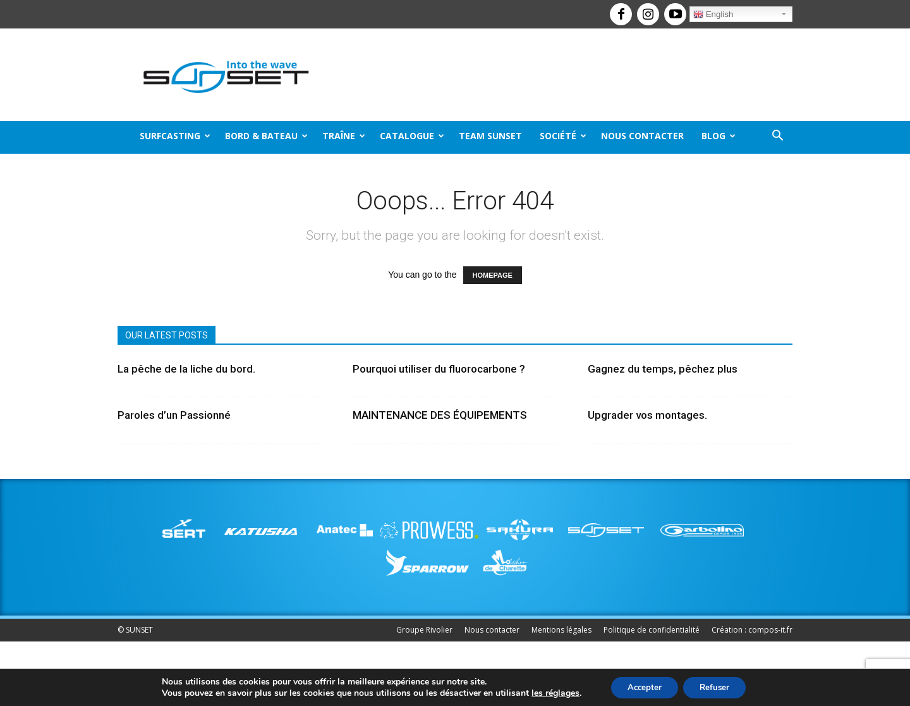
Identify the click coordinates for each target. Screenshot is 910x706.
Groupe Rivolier (424, 629)
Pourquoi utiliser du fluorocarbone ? (439, 368)
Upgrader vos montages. (647, 415)
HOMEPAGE (493, 275)
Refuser (717, 686)
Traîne (343, 136)
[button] (777, 137)
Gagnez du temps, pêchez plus (662, 368)
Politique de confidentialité (652, 629)
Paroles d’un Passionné (174, 415)
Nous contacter (642, 136)
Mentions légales (561, 629)
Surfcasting (175, 136)
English (713, 14)
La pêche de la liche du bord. (186, 368)
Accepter (641, 686)
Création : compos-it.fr (752, 629)
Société (563, 136)
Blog (718, 136)
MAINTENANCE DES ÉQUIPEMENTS (440, 415)
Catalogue (412, 136)
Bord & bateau (266, 136)
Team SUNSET (490, 136)
